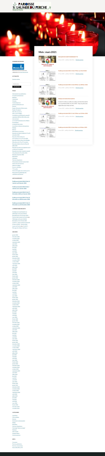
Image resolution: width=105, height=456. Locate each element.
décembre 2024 (16, 258)
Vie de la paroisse (79, 59)
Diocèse (14, 106)
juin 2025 (14, 247)
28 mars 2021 (61, 59)
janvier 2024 (15, 278)
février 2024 (15, 276)
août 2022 (14, 308)
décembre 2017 (16, 406)
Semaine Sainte (15, 433)
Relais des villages (16, 165)
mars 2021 (14, 338)
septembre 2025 (16, 242)
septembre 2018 (16, 392)
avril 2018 (14, 401)
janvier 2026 (15, 235)
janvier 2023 (15, 299)
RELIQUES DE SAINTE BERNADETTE (68, 56)
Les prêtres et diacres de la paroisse (20, 126)
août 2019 (14, 372)
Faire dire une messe (17, 111)
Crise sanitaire (15, 417)
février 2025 (15, 254)
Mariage (14, 127)
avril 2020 (14, 358)
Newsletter (15, 156)
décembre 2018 (16, 387)
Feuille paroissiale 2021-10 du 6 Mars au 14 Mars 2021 (72, 127)
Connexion (14, 442)
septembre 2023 (16, 285)
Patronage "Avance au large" (18, 428)
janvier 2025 (15, 256)
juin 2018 (14, 397)
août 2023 (14, 286)
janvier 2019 (15, 385)
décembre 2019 (16, 365)
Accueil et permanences (17, 95)
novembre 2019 (16, 367)
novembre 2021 (16, 324)
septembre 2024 (16, 263)
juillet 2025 (14, 245)
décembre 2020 (16, 344)
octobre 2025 (15, 240)
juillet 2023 (14, 288)
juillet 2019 (14, 374)
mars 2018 (14, 403)
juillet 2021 (14, 331)
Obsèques (14, 158)
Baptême (14, 97)
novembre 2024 (16, 260)
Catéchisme (15, 99)
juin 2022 (14, 311)
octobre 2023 (15, 283)
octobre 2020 (15, 347)
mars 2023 (14, 295)
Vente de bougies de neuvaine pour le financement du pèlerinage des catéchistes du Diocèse (21, 172)
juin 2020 (14, 354)
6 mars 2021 (61, 130)
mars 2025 (14, 252)
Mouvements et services (18, 131)
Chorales (14, 101)
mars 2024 (14, 274)
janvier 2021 (15, 342)
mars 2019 (14, 381)
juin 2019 (14, 376)
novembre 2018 (16, 388)
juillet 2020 (14, 353)
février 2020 (15, 362)
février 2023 (15, 297)
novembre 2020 (16, 345)
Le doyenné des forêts (17, 124)
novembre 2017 (16, 408)
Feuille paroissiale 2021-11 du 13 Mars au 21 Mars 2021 (73, 113)
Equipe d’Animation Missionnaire (19, 108)
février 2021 (15, 340)
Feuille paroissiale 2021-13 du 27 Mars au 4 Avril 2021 (72, 70)
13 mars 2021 (61, 108)
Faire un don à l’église (17, 113)
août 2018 (14, 394)
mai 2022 (14, 313)
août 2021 (14, 329)
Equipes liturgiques (16, 110)
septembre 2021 (16, 328)
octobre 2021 (15, 326)
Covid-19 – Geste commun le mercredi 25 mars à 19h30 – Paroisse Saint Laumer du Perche (21, 224)
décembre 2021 (16, 322)
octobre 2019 (15, 369)
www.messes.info (24, 72)
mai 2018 (14, 399)
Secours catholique (16, 167)
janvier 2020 (15, 363)
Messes (14, 129)
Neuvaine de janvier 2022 (18, 154)
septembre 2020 (16, 349)
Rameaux (14, 429)
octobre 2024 (15, 261)
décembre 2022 (16, 301)
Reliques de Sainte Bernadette (66, 98)
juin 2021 (14, 333)
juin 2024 (14, 269)
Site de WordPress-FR (17, 447)
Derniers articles (16, 79)
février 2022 (15, 319)
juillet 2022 (14, 310)
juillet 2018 (14, 396)
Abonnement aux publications (19, 93)
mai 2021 (14, 335)
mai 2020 (14, 356)
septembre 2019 (16, 371)
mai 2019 (14, 378)
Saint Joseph (15, 431)
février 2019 (15, 383)
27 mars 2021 (61, 73)
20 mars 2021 (61, 87)
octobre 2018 (15, 390)
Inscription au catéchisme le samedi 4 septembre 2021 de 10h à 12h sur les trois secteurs (20, 117)
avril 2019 (14, 379)
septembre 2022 (16, 306)
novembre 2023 (16, 281)
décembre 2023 (16, 279)
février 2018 (15, 404)
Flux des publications (17, 444)
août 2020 (14, 351)
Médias (14, 422)
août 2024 (14, 265)
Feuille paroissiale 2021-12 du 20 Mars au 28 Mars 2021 (73, 84)
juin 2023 (14, 290)
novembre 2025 (16, 238)
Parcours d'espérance (17, 426)
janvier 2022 (15, 320)
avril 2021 (14, 337)
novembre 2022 (16, 303)
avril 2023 (14, 294)
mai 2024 (14, 270)
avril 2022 (14, 315)
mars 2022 (14, 317)
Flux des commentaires (17, 445)
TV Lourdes (15, 169)
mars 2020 (14, 360)
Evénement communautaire (18, 420)
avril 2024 (14, 272)
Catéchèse (14, 415)
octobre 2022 (15, 304)
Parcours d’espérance (17, 160)
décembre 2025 (16, 236)
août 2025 (14, 243)
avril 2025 (14, 251)
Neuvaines (14, 424)
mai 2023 (14, 292)
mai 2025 (14, 249)
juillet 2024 (14, 267)
